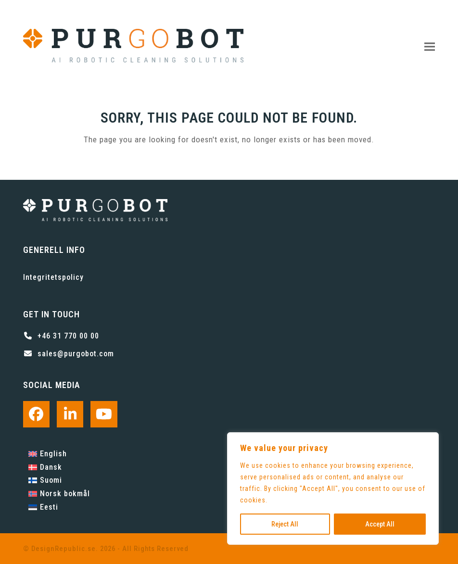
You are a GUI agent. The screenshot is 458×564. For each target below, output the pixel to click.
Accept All (379, 524)
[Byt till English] (59, 454)
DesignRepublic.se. (64, 548)
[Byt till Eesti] (59, 507)
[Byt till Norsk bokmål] (59, 494)
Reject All (284, 524)
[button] (429, 47)
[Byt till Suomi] (59, 481)
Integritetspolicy (53, 277)
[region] (333, 488)
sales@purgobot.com (76, 353)
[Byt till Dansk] (59, 467)
